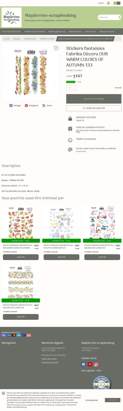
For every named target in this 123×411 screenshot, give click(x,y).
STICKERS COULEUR (47, 39)
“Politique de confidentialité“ (55, 405)
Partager (15, 105)
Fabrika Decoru (30, 39)
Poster (47, 105)
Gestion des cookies (49, 359)
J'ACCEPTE (112, 400)
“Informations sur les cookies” (22, 405)
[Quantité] (71, 87)
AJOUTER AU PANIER (94, 98)
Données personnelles (50, 362)
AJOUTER (21, 257)
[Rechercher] (119, 17)
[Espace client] (108, 3)
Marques (17, 39)
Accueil (6, 39)
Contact (101, 3)
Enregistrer (31, 105)
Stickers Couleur (74, 70)
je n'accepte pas (92, 400)
